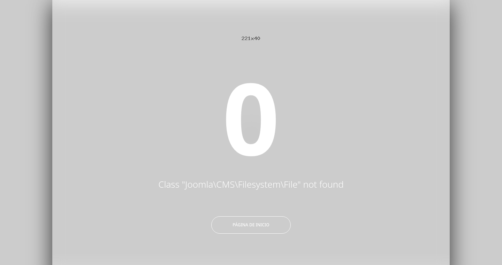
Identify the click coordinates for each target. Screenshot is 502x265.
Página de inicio (251, 225)
